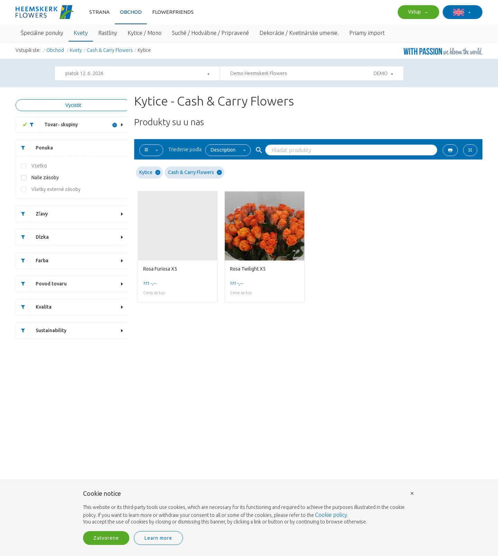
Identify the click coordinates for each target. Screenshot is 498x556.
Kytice (149, 172)
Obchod (131, 12)
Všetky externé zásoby (56, 189)
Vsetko (39, 165)
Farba (32, 260)
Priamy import (367, 33)
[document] (249, 508)
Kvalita (34, 307)
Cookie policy (331, 515)
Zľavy (32, 214)
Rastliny (107, 33)
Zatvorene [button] (106, 538)
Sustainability (41, 330)
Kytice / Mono (145, 33)
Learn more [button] (158, 538)
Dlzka (32, 237)
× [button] (412, 493)
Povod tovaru (41, 284)
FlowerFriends (173, 12)
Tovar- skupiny (51, 125)
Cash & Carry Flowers (110, 50)
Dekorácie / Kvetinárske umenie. (299, 33)
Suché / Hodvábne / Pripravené (210, 33)
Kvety (81, 33)
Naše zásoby (45, 177)
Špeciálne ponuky (42, 33)
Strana (99, 12)
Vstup (416, 12)
